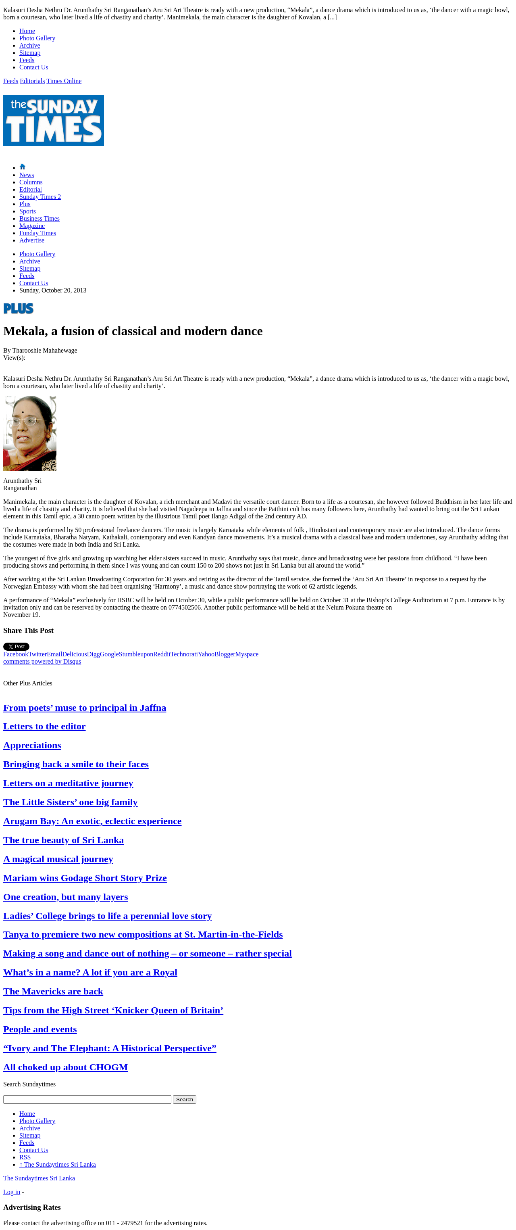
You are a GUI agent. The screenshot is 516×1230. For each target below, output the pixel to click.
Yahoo (206, 654)
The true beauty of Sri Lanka (63, 840)
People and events (40, 1029)
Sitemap (29, 52)
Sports (27, 211)
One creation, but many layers (65, 897)
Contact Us (33, 67)
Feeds (26, 59)
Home (27, 30)
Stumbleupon (136, 654)
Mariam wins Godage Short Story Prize (85, 878)
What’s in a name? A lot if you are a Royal (90, 972)
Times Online (63, 80)
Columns (31, 182)
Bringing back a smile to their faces (76, 764)
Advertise (31, 240)
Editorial (30, 189)
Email (54, 654)
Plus (25, 203)
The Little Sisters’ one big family (70, 802)
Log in (11, 1191)
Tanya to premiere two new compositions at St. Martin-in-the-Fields (143, 934)
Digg (93, 654)
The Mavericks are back (53, 991)
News (26, 174)
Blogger (224, 654)
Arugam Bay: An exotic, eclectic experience (92, 821)
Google (109, 654)
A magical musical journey (58, 859)
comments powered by (42, 661)
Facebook (15, 654)
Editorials (32, 80)
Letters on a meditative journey (68, 783)
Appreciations (32, 745)
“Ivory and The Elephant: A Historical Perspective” (109, 1048)
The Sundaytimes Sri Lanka (57, 1164)
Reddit (162, 654)
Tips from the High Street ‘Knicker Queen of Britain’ (113, 1010)
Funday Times (37, 233)
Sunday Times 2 (40, 196)
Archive (29, 45)
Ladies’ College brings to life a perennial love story (107, 915)
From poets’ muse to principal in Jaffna (84, 707)
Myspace (247, 654)
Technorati (184, 654)
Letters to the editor (44, 726)
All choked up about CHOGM (65, 1067)
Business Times (39, 218)
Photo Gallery (37, 38)
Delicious (74, 654)
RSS (25, 1157)
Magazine (32, 225)
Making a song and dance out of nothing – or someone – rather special (147, 953)
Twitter (37, 654)
